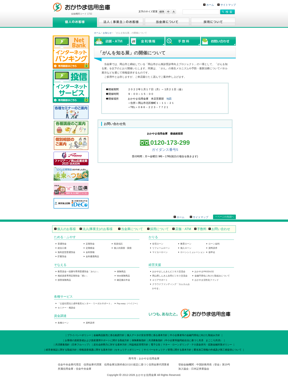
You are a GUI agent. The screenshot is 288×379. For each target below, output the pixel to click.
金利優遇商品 (92, 256)
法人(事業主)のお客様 (97, 229)
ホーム (210, 4)
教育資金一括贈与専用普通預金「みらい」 (79, 271)
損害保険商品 (64, 280)
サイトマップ (228, 4)
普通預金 (62, 244)
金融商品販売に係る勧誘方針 (109, 335)
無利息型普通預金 (66, 252)
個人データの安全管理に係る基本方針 (147, 335)
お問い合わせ (220, 229)
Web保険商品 (123, 276)
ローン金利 (213, 244)
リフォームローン (161, 248)
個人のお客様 (66, 229)
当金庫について (132, 229)
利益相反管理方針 (138, 344)
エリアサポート (160, 280)
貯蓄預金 (62, 256)
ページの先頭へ (225, 216)
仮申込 (211, 252)
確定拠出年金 (123, 280)
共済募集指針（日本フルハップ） (73, 344)
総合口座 (62, 248)
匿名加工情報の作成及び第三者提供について (218, 349)
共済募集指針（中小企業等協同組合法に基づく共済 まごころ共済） (185, 340)
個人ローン (185, 248)
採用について (159, 229)
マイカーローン (160, 252)
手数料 (201, 229)
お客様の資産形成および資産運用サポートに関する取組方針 (97, 340)
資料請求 (212, 248)
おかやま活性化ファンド (207, 280)
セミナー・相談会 (66, 308)
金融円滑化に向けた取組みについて (212, 276)
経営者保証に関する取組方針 (61, 349)
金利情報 (90, 252)
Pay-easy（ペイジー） (128, 303)
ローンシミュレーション (192, 252)
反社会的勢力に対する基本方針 (110, 344)
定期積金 (90, 248)
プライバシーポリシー (79, 335)
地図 (169, 98)
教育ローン (185, 244)
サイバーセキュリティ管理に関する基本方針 (167, 349)
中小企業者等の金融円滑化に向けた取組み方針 (195, 335)
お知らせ (107, 33)
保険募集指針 (139, 340)
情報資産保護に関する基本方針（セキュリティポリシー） (110, 349)
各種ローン (63, 323)
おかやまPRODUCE (204, 271)
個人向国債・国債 (123, 248)
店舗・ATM (183, 229)
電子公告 (155, 344)
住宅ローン (157, 244)
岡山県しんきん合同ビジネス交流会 (170, 276)
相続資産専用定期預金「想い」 (73, 276)
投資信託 (118, 244)
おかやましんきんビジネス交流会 (168, 271)
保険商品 (121, 271)
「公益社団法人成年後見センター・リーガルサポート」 (85, 303)
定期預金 (90, 244)
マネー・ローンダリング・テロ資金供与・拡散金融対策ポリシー (197, 344)
